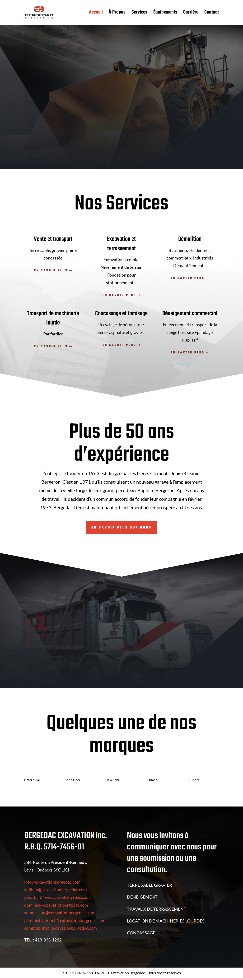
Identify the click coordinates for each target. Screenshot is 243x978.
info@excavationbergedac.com (52, 882)
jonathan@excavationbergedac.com (57, 897)
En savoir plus (51, 270)
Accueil (96, 13)
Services (139, 13)
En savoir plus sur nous (121, 527)
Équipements (165, 13)
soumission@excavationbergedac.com (59, 912)
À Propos (117, 13)
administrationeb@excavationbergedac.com (64, 920)
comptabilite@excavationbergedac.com (60, 928)
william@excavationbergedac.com (55, 889)
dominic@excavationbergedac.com (56, 905)
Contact (211, 13)
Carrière (190, 13)
